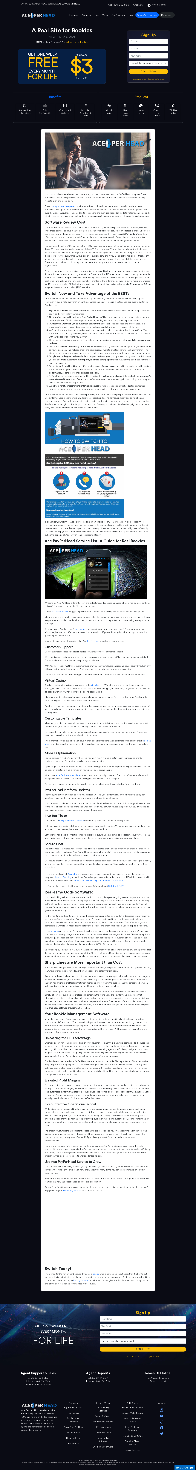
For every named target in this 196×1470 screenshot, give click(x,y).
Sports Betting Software (103, 1409)
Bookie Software (103, 1416)
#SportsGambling (63, 877)
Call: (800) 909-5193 (118, 4)
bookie (96, 1273)
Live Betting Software (103, 1446)
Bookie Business (132, 1450)
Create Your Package (147, 14)
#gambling (72, 874)
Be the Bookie (73, 1432)
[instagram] (162, 1410)
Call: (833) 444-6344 (98, 1377)
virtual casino (97, 685)
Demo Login (167, 14)
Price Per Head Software (132, 1429)
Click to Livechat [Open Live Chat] (158, 1381)
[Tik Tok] (162, 1422)
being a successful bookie (71, 820)
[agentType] (148, 63)
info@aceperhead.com (158, 1377)
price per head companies (63, 206)
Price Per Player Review (132, 1443)
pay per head (81, 629)
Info (131, 15)
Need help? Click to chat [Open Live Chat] (140, 79)
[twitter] (162, 1433)
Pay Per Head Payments (73, 1420)
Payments (86, 15)
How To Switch (73, 1438)
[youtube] (162, 1416)
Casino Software (103, 1432)
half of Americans (60, 611)
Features (73, 15)
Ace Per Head (83, 1460)
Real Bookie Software (132, 1435)
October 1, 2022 (116, 886)
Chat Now (138, 4)
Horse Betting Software (103, 1439)
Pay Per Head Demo (73, 1407)
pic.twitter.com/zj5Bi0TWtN (109, 880)
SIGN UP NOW (148, 71)
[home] (39, 41)
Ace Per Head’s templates (68, 775)
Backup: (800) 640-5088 (156, 79)
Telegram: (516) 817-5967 (38, 1381)
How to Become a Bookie (132, 1420)
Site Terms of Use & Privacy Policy (106, 1460)
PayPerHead (93, 641)
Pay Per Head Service (132, 1407)
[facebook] (162, 1427)
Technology (73, 1413)
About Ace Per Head (73, 1427)
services (55, 931)
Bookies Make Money (132, 1413)
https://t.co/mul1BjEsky (85, 880)
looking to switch (81, 1280)
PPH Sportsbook (103, 1427)
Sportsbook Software (103, 1421)
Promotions (73, 1443)
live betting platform (72, 1190)
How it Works (101, 15)
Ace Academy (118, 15)
